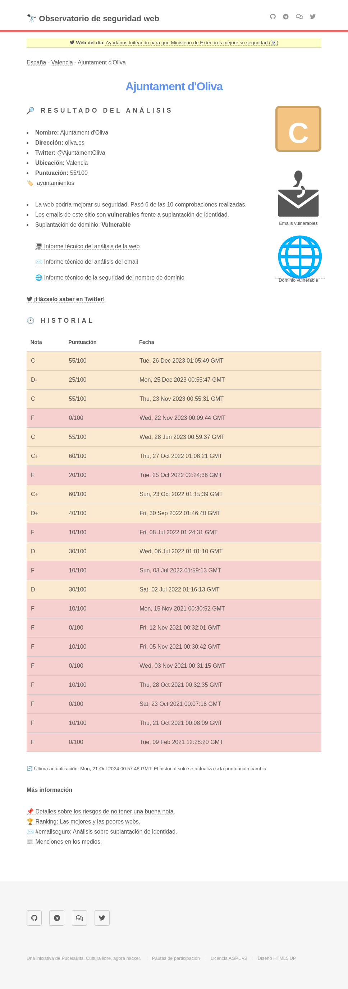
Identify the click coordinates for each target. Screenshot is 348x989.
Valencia (62, 62)
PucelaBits (72, 958)
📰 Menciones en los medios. (64, 842)
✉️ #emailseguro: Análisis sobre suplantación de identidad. (102, 832)
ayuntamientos (55, 183)
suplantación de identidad (194, 215)
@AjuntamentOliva (81, 153)
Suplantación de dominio (66, 225)
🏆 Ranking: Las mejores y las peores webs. (83, 821)
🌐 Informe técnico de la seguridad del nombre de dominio (109, 278)
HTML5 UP (284, 958)
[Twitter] (66, 299)
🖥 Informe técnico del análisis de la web (87, 246)
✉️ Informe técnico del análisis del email (86, 262)
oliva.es (74, 143)
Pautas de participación (176, 958)
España (36, 62)
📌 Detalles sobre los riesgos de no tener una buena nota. (101, 811)
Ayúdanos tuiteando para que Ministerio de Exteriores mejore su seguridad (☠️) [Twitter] (191, 42)
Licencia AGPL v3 (229, 958)
